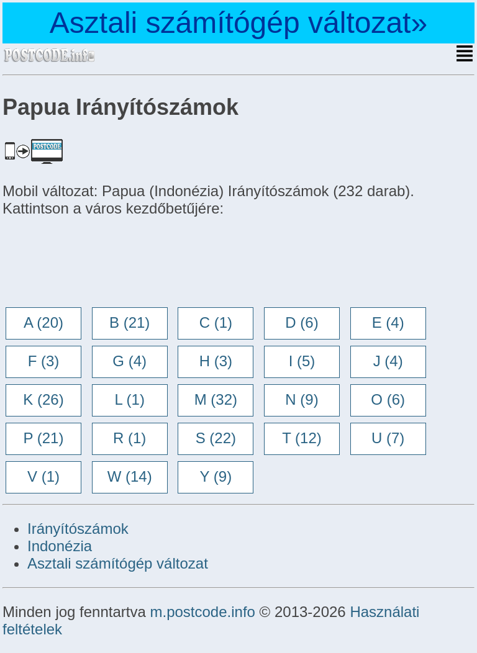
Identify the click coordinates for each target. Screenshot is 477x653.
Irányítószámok (78, 528)
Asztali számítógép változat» (238, 22)
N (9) (301, 399)
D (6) (301, 322)
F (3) (44, 361)
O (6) (388, 399)
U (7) (387, 438)
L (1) (129, 399)
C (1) (215, 322)
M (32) (215, 399)
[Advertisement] (101, 263)
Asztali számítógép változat (117, 563)
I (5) (302, 361)
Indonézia (59, 546)
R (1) (129, 438)
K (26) (43, 399)
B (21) (129, 322)
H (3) (215, 361)
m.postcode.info (202, 611)
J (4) (388, 361)
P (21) (44, 438)
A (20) (43, 322)
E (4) (388, 322)
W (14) (129, 476)
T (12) (302, 438)
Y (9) (216, 476)
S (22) (216, 438)
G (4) (129, 361)
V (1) (43, 476)
